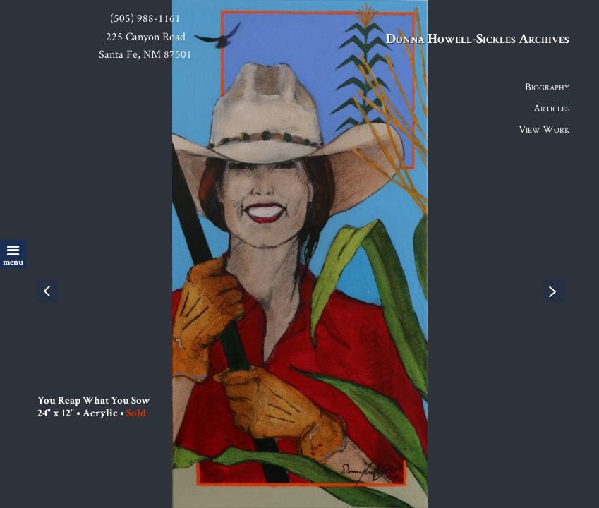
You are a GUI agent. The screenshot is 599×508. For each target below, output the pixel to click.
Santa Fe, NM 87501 (145, 54)
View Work (544, 128)
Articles (551, 107)
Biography (547, 86)
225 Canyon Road (146, 36)
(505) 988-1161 (145, 18)
